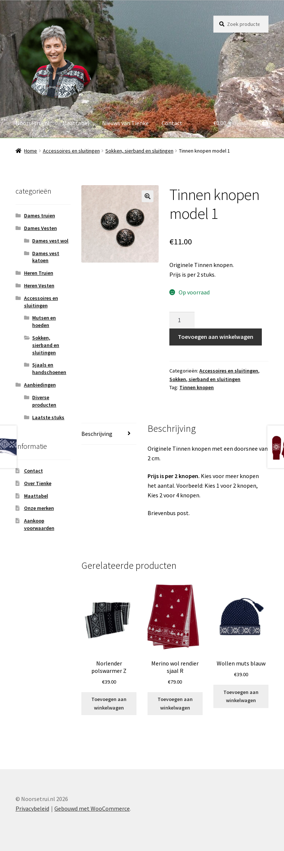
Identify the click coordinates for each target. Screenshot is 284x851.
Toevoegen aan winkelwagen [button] (108, 703)
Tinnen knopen (196, 387)
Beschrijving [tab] (96, 433)
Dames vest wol (50, 240)
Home (30, 150)
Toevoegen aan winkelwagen (215, 336)
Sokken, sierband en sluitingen (139, 150)
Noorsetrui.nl (33, 123)
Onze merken (39, 508)
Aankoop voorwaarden (39, 524)
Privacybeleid (32, 808)
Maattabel (75, 123)
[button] (147, 196)
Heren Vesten (39, 285)
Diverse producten (44, 401)
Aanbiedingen (40, 384)
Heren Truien (38, 273)
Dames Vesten (40, 228)
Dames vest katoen (45, 257)
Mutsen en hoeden (44, 321)
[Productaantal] (182, 320)
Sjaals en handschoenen (49, 368)
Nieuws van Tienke (125, 123)
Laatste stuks (48, 417)
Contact (172, 123)
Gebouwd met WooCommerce (92, 808)
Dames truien (39, 215)
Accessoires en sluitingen (71, 150)
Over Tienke (37, 483)
